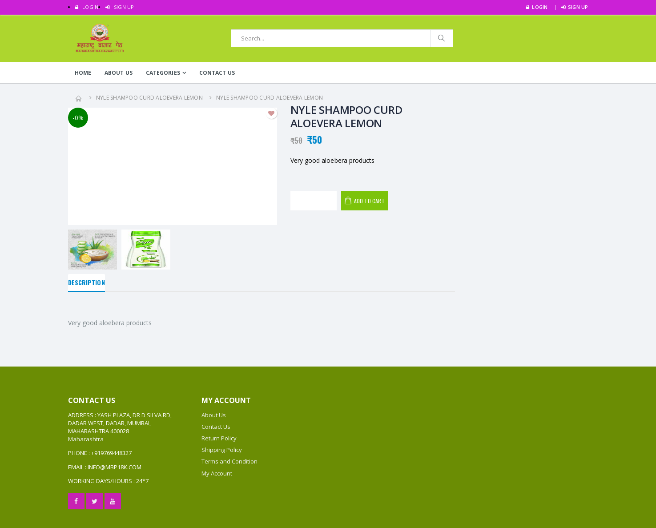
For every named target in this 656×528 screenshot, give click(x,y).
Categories (163, 73)
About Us (119, 73)
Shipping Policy (221, 450)
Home (83, 73)
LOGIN (87, 7)
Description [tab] (86, 282)
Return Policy (219, 438)
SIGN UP (119, 7)
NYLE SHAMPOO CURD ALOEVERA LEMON (149, 97)
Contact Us (217, 73)
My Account (216, 473)
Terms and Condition (229, 461)
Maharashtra (86, 439)
